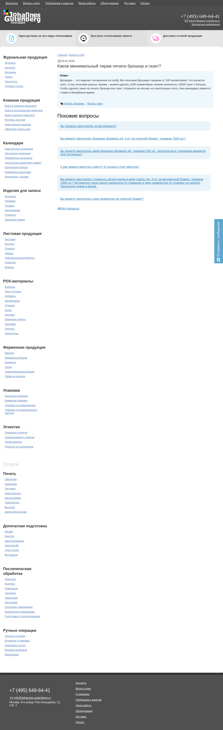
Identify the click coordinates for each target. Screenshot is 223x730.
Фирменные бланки (16, 357)
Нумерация (11, 588)
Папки (8, 367)
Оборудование (109, 3)
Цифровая (11, 484)
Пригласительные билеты (20, 257)
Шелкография (13, 498)
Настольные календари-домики (23, 162)
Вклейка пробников (16, 650)
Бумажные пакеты (15, 319)
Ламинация (11, 597)
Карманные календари (18, 172)
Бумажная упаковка (16, 400)
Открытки (10, 262)
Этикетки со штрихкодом (19, 446)
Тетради (9, 205)
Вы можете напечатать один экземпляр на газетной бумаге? (101, 198)
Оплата (145, 3)
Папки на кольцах (15, 376)
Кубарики (10, 201)
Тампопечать (12, 502)
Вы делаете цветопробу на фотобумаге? (88, 126)
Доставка (130, 3)
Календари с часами (16, 176)
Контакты (12, 3)
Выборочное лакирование (20, 611)
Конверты (10, 362)
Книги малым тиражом (18, 124)
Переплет (10, 579)
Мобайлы (10, 296)
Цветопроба (12, 545)
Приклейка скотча (15, 645)
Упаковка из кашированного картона (21, 411)
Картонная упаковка (16, 396)
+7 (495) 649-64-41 (200, 16)
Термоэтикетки (13, 441)
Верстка (9, 536)
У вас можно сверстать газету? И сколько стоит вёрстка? (99, 166)
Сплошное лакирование (19, 607)
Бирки (8, 310)
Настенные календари (18, 153)
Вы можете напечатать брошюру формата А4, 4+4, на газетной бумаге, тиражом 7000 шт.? (123, 138)
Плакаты (10, 248)
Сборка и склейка (15, 636)
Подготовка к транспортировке (22, 616)
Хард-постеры (13, 291)
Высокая (10, 507)
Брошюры (10, 72)
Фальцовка (11, 602)
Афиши (9, 253)
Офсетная (11, 479)
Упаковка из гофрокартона (20, 405)
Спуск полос (12, 550)
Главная (62, 55)
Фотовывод (11, 554)
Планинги (10, 214)
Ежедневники (12, 210)
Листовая (10, 488)
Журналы (10, 62)
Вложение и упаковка (17, 640)
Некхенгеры (11, 333)
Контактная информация (206, 24)
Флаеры (9, 267)
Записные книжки (15, 219)
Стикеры (10, 305)
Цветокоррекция (14, 541)
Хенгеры (10, 328)
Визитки (9, 353)
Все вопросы (68, 208)
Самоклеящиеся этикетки (19, 437)
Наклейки (10, 324)
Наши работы (87, 3)
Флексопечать (13, 493)
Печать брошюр (74, 103)
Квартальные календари (19, 148)
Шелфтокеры (12, 300)
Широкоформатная (16, 511)
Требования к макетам (59, 3)
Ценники (10, 314)
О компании (82, 694)
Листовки (10, 239)
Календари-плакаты (16, 167)
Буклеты (9, 244)
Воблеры (10, 287)
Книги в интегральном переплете (24, 110)
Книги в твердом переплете (21, 105)
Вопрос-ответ (31, 3)
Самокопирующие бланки (19, 371)
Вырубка (10, 583)
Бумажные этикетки (16, 432)
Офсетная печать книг (18, 129)
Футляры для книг (15, 119)
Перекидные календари (18, 158)
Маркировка (12, 654)
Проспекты (11, 81)
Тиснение (10, 593)
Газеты (9, 76)
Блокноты (10, 196)
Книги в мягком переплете (20, 115)
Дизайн (9, 531)
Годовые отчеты (14, 86)
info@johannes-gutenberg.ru (204, 20)
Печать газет (95, 103)
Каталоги (10, 67)
